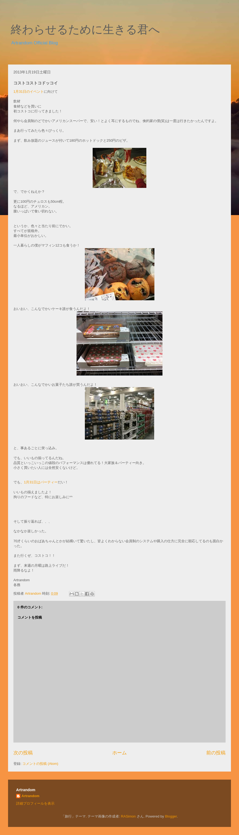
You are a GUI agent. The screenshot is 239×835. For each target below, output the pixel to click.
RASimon (128, 816)
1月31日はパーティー (41, 482)
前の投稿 (216, 752)
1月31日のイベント (28, 92)
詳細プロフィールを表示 (35, 803)
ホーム (119, 752)
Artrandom (30, 796)
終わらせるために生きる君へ (85, 29)
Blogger (171, 816)
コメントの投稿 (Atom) (40, 764)
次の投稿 (23, 752)
